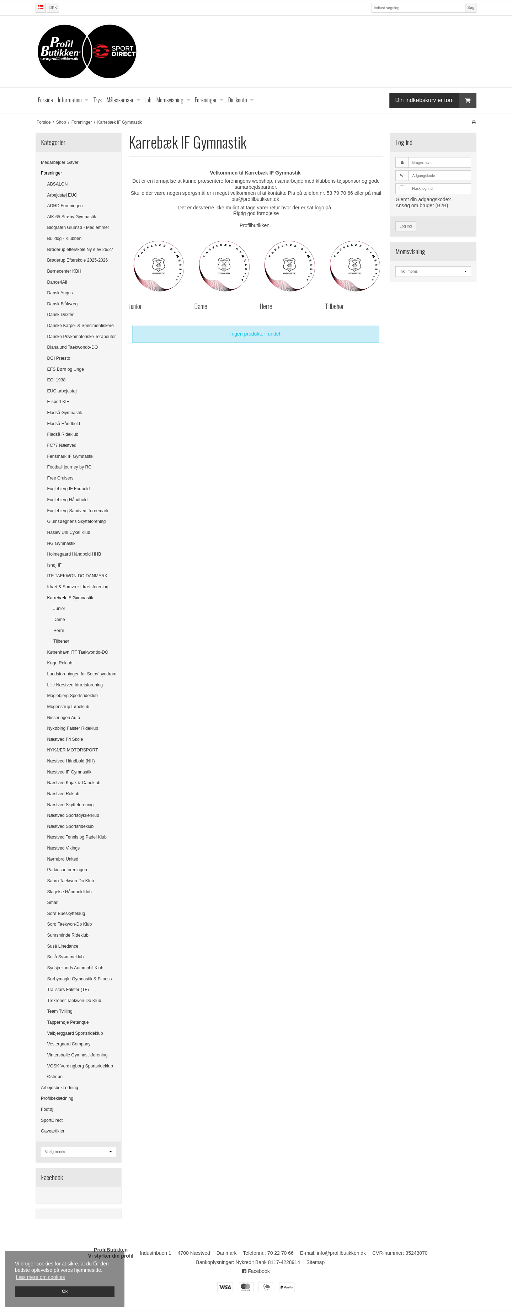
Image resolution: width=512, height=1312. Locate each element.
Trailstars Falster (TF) (68, 989)
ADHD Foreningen (65, 205)
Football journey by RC (69, 467)
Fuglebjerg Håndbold (67, 499)
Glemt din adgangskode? (423, 199)
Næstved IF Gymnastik (69, 772)
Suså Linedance (63, 946)
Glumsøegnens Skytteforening (76, 521)
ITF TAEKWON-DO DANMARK (77, 575)
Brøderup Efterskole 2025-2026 (77, 260)
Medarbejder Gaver (60, 162)
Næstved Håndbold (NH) (71, 761)
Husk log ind (422, 188)
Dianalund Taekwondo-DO (72, 347)
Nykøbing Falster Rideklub (72, 728)
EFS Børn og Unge (65, 369)
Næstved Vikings (63, 848)
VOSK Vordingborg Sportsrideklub (80, 1066)
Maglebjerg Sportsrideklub (72, 695)
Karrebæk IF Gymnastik (70, 597)
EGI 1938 (56, 379)
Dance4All (57, 282)
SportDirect (52, 1120)
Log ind (406, 226)
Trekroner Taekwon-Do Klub (74, 1000)
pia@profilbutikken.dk (255, 199)
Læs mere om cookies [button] (40, 1277)
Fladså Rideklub (63, 434)
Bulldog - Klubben (64, 238)
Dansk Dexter (60, 314)
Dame (59, 619)
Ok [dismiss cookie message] (65, 1291)
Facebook (256, 1271)
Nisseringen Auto (63, 717)
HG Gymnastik (61, 543)
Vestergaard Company (69, 1043)
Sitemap (315, 1262)
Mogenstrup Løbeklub (68, 706)
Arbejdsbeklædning (59, 1087)
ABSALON (57, 184)
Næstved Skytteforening (70, 804)
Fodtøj (47, 1109)
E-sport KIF (58, 401)
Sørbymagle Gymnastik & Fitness (79, 978)
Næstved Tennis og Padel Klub (77, 837)
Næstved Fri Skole (65, 739)
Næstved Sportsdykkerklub (73, 815)
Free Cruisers (60, 478)
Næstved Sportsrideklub (70, 826)
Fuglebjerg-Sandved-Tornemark (77, 510)
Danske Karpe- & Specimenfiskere (80, 325)
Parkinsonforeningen (67, 869)
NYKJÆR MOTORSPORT (72, 750)
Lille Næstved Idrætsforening (75, 684)
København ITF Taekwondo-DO (77, 652)
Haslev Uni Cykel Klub (68, 532)
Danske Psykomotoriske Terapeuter (81, 336)
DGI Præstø (58, 358)
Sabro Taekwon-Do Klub (70, 880)
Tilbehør (61, 641)
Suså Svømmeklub (65, 956)
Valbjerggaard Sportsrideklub (75, 1033)
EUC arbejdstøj (62, 391)
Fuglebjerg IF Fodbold (68, 488)
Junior (59, 608)
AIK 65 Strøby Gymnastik (71, 216)
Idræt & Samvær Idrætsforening (77, 586)
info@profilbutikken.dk (341, 1253)
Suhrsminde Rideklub (68, 935)
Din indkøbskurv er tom (435, 100)
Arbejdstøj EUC (62, 195)
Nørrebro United (63, 859)
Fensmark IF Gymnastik (70, 456)
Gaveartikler (52, 1131)
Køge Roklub (60, 662)
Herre (58, 630)
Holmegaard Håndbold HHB (74, 554)
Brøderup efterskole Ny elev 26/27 (80, 249)
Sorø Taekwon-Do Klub (69, 924)
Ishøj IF (54, 565)
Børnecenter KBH (64, 271)
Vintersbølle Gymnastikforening (77, 1055)
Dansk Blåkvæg (62, 303)
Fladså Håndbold (63, 423)
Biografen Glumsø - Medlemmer (78, 227)
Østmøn (55, 1076)
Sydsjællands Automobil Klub (75, 967)
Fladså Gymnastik (64, 412)
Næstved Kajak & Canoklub (74, 782)
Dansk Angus (60, 292)
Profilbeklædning (57, 1098)
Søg (470, 7)
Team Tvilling (60, 1011)
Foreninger (51, 173)
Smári (53, 902)
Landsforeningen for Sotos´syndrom (82, 673)
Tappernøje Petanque (68, 1022)
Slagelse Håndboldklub (69, 891)
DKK (53, 7)
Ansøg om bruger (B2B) (421, 205)
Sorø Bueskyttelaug (66, 913)
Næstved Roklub (63, 793)
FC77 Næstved (61, 445)
